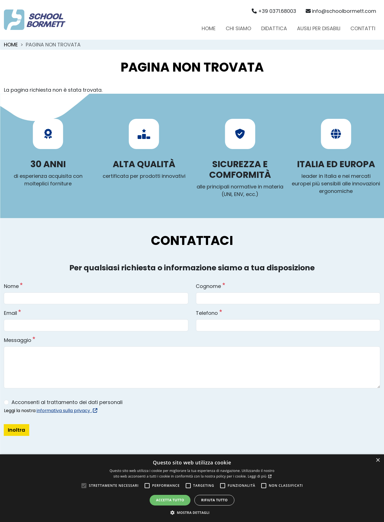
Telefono (207, 313)
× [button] (378, 460)
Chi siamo (238, 28)
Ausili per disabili (318, 28)
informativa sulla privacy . (66, 410)
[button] (192, 512)
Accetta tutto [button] (170, 500)
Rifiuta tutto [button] (214, 500)
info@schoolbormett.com (341, 11)
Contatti (362, 28)
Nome (11, 286)
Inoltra (16, 429)
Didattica (274, 28)
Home (209, 28)
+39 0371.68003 (274, 11)
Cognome (208, 286)
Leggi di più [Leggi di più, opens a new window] (257, 476)
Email (10, 313)
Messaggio (17, 340)
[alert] (192, 488)
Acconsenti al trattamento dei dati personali (66, 402)
